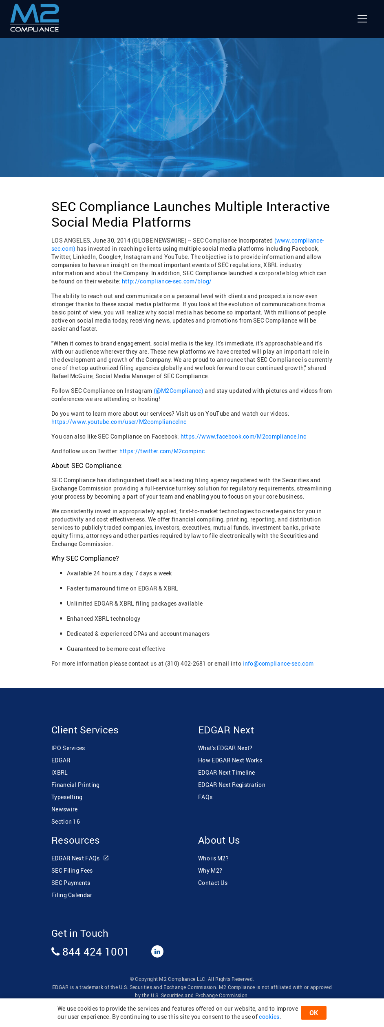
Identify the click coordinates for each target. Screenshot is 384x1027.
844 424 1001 (90, 951)
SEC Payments (70, 883)
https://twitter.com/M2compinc (161, 451)
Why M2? (210, 870)
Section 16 (65, 821)
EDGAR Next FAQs (80, 858)
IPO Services (68, 748)
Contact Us (212, 883)
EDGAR (61, 760)
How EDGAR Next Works (230, 760)
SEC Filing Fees (72, 870)
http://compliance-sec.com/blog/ (167, 281)
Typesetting (66, 797)
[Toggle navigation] (362, 19)
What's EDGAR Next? (225, 748)
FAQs (205, 797)
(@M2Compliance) (179, 390)
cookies (269, 1016)
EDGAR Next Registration (231, 785)
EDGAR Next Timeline (226, 772)
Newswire (64, 809)
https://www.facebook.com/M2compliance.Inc (243, 436)
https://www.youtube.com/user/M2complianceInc (118, 422)
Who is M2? (213, 858)
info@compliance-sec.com (278, 663)
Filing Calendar (72, 895)
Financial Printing (75, 785)
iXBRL (59, 772)
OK (313, 1012)
